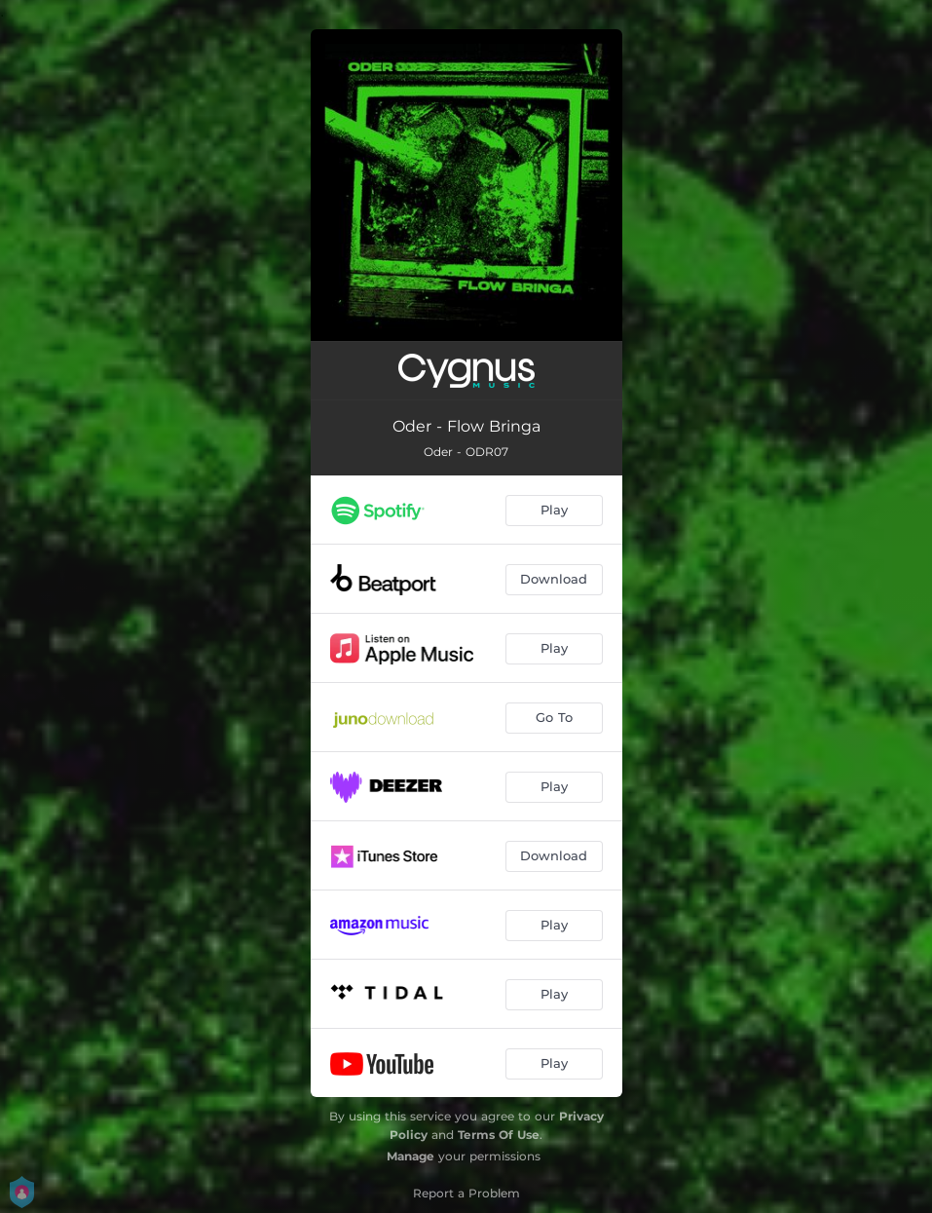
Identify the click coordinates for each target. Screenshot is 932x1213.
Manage (410, 1156)
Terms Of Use (499, 1134)
